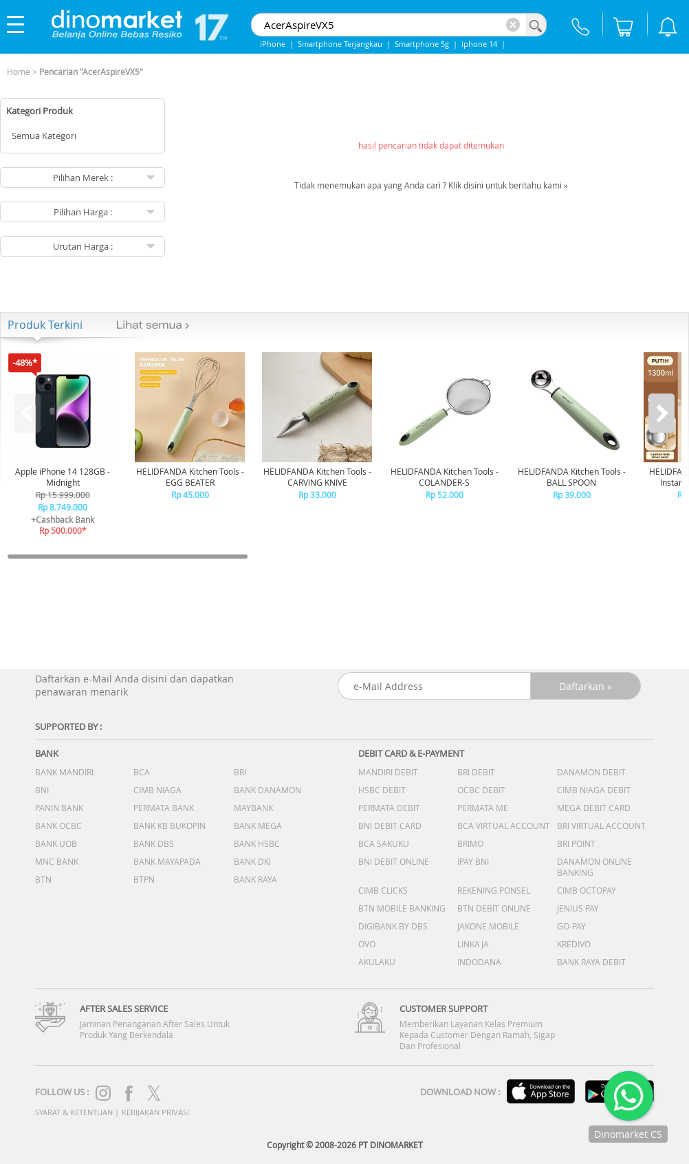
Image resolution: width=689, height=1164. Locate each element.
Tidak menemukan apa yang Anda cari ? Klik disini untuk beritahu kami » (431, 185)
